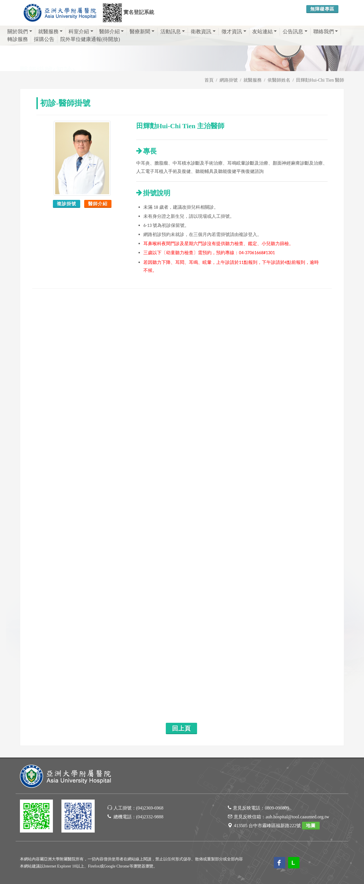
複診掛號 (66, 203)
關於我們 (19, 31)
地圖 (311, 825)
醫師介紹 (111, 31)
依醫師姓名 (279, 80)
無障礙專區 (322, 9)
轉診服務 (17, 39)
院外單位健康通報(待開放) (90, 39)
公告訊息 (295, 31)
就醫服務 (50, 31)
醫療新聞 (142, 31)
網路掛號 (229, 80)
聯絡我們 (325, 31)
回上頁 (181, 728)
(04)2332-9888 (150, 816)
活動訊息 (172, 31)
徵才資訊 (234, 31)
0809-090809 (277, 808)
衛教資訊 (203, 31)
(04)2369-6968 (150, 808)
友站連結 (264, 31)
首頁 (209, 80)
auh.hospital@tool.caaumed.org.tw (297, 816)
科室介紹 (81, 31)
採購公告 (44, 39)
